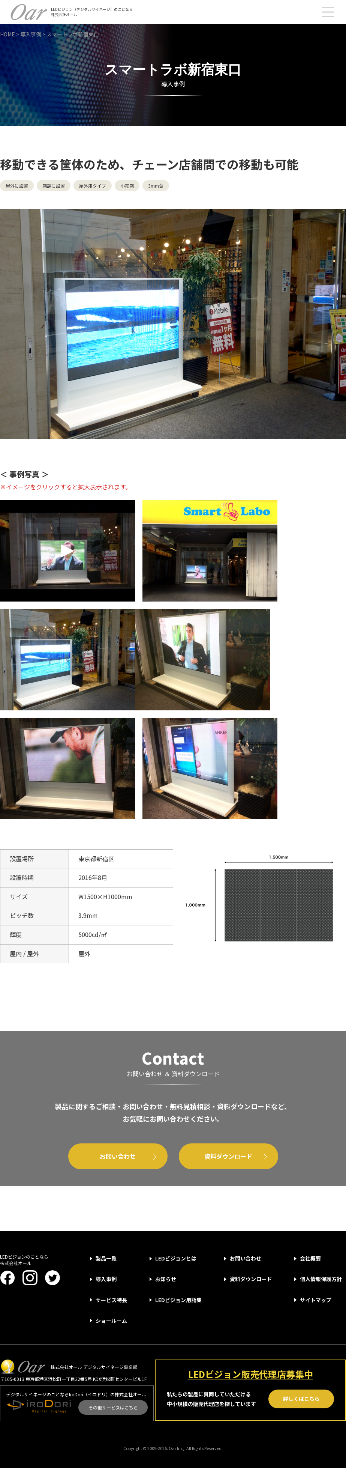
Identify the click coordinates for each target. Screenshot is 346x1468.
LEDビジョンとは (175, 1258)
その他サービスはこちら (113, 1407)
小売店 (127, 185)
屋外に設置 (17, 185)
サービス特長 (111, 1300)
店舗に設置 (53, 185)
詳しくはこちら (301, 1398)
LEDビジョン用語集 (178, 1300)
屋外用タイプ (92, 185)
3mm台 (155, 185)
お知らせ (165, 1279)
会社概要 (310, 1258)
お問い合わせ (118, 1156)
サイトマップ (315, 1300)
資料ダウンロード (228, 1156)
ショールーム (111, 1320)
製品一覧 (106, 1258)
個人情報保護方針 (321, 1279)
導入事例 (106, 1279)
